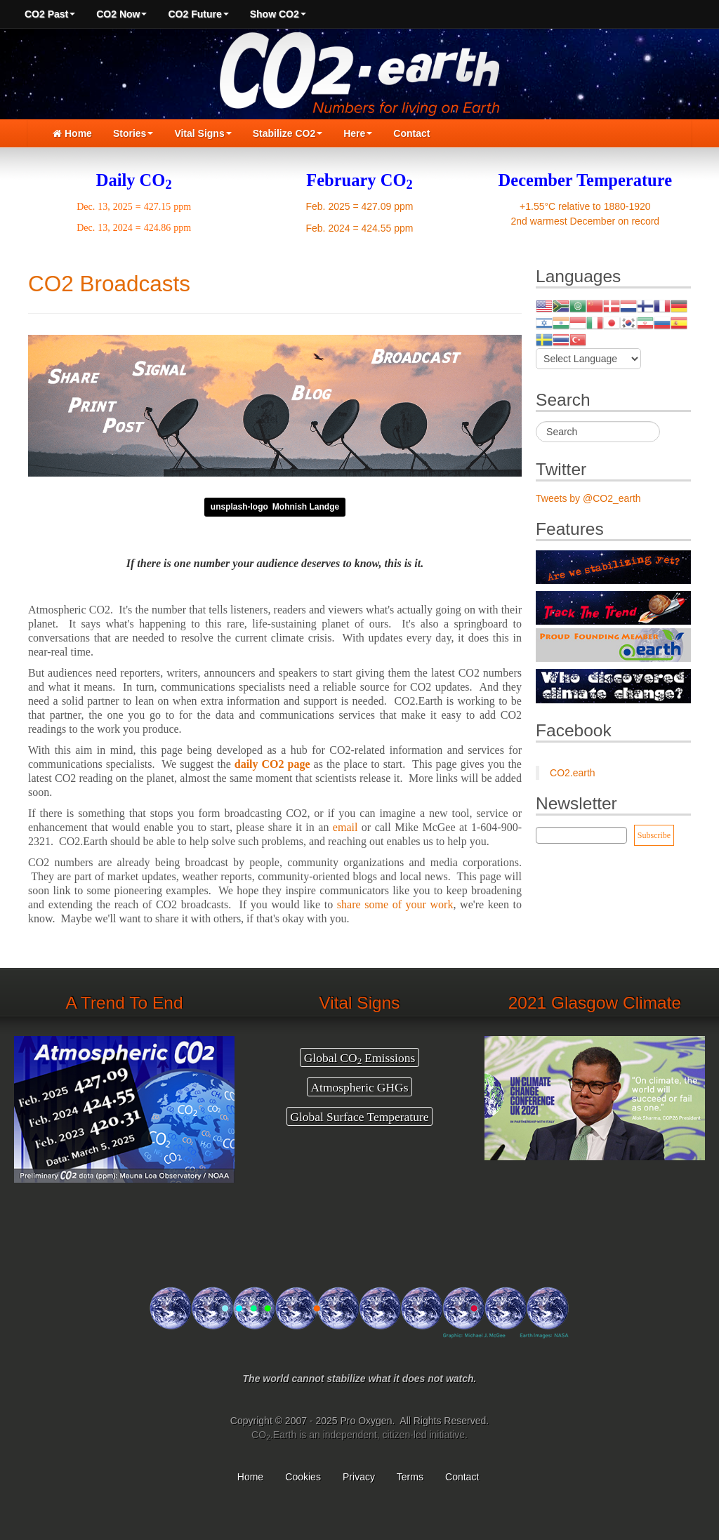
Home (72, 133)
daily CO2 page (272, 764)
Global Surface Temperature (359, 1116)
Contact (411, 133)
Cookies (303, 1476)
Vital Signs (202, 133)
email (345, 827)
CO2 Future (198, 14)
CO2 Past (50, 14)
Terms (410, 1476)
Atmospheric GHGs (359, 1087)
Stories (133, 133)
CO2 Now (121, 14)
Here (357, 133)
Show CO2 (278, 14)
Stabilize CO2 (287, 133)
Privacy (359, 1476)
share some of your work (395, 904)
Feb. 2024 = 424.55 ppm (360, 228)
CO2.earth (572, 772)
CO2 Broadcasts (109, 283)
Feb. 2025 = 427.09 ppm (360, 206)
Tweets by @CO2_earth (588, 498)
